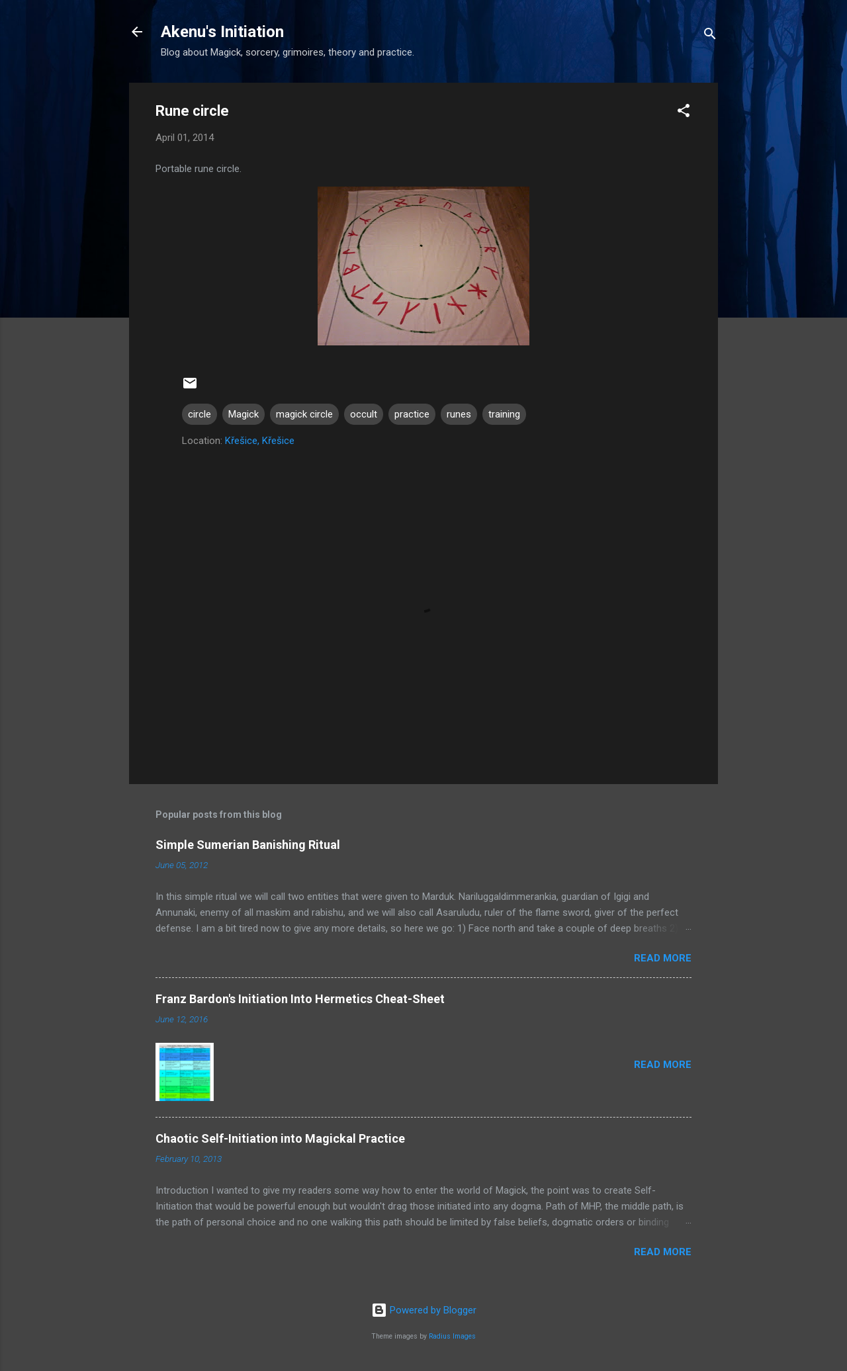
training (504, 414)
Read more (662, 958)
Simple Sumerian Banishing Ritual (248, 845)
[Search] (710, 36)
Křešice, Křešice (259, 441)
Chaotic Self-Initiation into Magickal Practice (280, 1138)
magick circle (304, 414)
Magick (243, 414)
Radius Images (452, 1336)
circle (199, 414)
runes (459, 414)
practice (411, 414)
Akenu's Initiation (222, 31)
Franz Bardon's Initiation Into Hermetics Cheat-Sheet (300, 999)
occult (363, 414)
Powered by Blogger (423, 1310)
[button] (683, 113)
